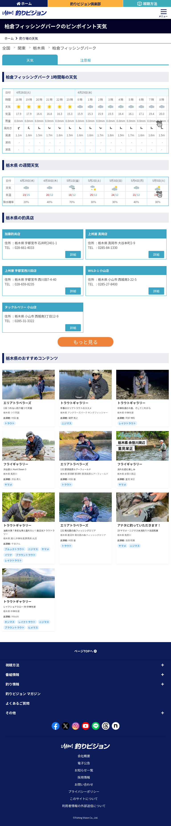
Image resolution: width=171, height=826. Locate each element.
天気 (30, 60)
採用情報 (84, 777)
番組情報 (12, 674)
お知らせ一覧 (84, 770)
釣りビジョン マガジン (23, 693)
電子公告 (84, 763)
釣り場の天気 (28, 38)
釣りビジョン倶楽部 (85, 3)
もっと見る (85, 341)
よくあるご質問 (18, 703)
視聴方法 (147, 3)
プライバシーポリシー (84, 791)
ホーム (24, 3)
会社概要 (84, 756)
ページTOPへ (85, 651)
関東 (22, 48)
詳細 (73, 254)
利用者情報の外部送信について (84, 806)
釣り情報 (12, 684)
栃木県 (39, 48)
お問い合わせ (84, 784)
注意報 (85, 60)
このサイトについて (84, 798)
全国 (6, 48)
